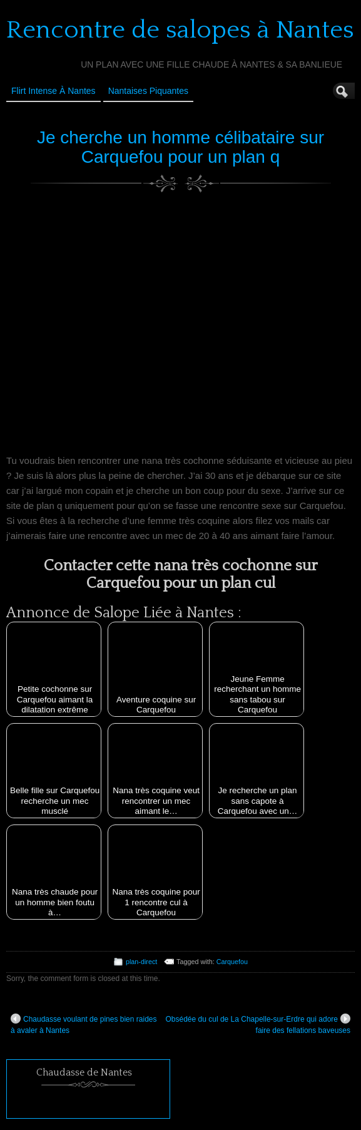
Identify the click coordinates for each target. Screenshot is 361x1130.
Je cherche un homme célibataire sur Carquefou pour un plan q (180, 147)
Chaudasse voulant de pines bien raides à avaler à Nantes (83, 1024)
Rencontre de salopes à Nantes (180, 30)
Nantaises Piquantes (148, 91)
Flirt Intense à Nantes (53, 91)
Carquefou (232, 961)
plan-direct (141, 961)
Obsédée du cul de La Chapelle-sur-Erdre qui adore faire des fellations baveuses (257, 1024)
